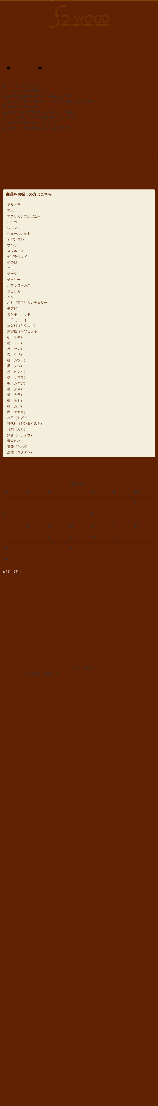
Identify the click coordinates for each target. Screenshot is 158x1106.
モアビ (12, 308)
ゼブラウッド (17, 256)
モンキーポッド (18, 314)
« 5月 (7, 572)
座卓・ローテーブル (18, 734)
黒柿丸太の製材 (14, 673)
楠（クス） (15, 389)
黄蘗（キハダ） (18, 446)
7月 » (18, 572)
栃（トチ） (15, 343)
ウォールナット (18, 233)
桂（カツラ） (17, 360)
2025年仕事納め (15, 633)
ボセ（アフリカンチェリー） (28, 302)
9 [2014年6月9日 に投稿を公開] (5, 525)
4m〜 (7, 1039)
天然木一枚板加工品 (18, 723)
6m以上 (8, 1051)
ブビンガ (13, 291)
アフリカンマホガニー (23, 216)
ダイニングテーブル (18, 717)
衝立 (6, 746)
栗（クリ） (15, 354)
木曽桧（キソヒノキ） (23, 331)
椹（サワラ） (17, 377)
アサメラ (13, 205)
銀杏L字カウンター (17, 610)
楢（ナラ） (15, 395)
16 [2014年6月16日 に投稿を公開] (6, 537)
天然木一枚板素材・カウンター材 (68, 68)
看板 (6, 740)
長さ (6, 1018)
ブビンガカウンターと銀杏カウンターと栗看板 (38, 668)
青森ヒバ (13, 441)
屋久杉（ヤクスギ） (22, 325)
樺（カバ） (15, 406)
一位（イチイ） (18, 320)
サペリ (12, 245)
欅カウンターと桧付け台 (21, 616)
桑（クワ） (15, 366)
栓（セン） (15, 349)
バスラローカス (18, 285)
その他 (12, 262)
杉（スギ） (15, 337)
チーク (12, 274)
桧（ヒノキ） (17, 372)
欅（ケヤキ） (17, 412)
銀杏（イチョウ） (20, 435)
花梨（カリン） (18, 429)
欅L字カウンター (15, 622)
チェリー (13, 280)
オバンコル (15, 239)
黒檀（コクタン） (20, 452)
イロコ (12, 222)
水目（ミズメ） (18, 418)
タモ (10, 268)
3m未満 (8, 1033)
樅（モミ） (15, 400)
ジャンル (9, 707)
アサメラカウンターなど (21, 628)
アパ (10, 210)
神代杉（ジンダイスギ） (25, 423)
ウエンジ (13, 228)
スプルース (15, 251)
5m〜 (7, 1045)
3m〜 (7, 1028)
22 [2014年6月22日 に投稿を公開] (136, 537)
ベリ (10, 297)
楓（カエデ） (17, 383)
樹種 (6, 756)
